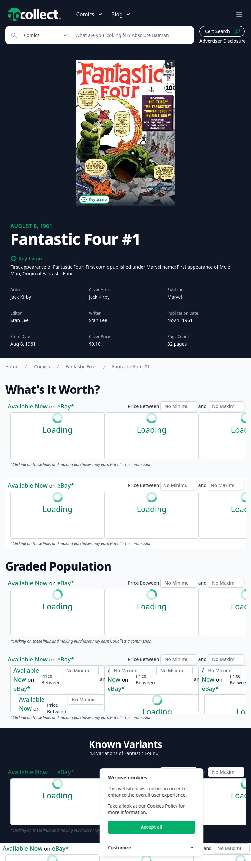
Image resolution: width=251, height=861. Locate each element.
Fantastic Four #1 (131, 367)
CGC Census (25, 588)
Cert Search (223, 31)
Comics (42, 367)
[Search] (131, 35)
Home (11, 367)
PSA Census (63, 588)
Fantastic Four (81, 367)
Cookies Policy (203, 806)
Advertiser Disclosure (222, 41)
